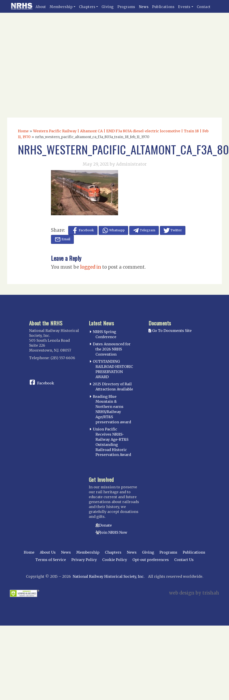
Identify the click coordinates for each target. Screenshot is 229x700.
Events (184, 7)
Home (23, 131)
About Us (48, 552)
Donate (105, 525)
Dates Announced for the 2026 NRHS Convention (112, 349)
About (41, 7)
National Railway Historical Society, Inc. (108, 576)
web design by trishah (194, 593)
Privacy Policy (84, 559)
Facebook (45, 383)
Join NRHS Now (113, 532)
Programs (126, 7)
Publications (163, 7)
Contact (204, 7)
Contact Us (184, 559)
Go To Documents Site (170, 330)
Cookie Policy (114, 559)
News (143, 7)
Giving (108, 7)
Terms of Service (50, 559)
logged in (90, 267)
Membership (61, 7)
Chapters (87, 7)
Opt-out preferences (150, 559)
